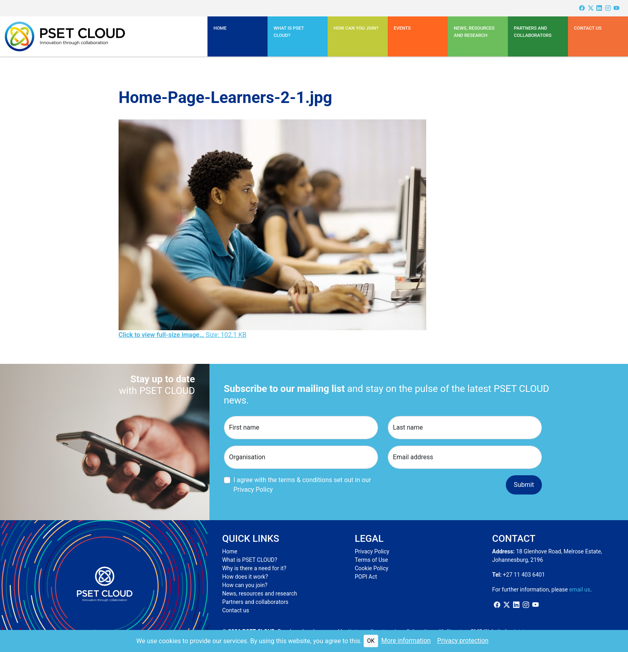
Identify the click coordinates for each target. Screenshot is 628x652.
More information (406, 640)
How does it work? (245, 576)
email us (579, 589)
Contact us (588, 28)
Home (220, 28)
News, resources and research (474, 31)
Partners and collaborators (255, 602)
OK (370, 641)
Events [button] (402, 28)
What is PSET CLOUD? (249, 560)
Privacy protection (462, 640)
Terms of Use (371, 560)
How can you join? (356, 28)
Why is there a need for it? (254, 568)
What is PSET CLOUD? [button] (289, 31)
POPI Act (366, 576)
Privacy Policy (372, 551)
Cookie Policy (371, 568)
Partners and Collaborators (533, 31)
